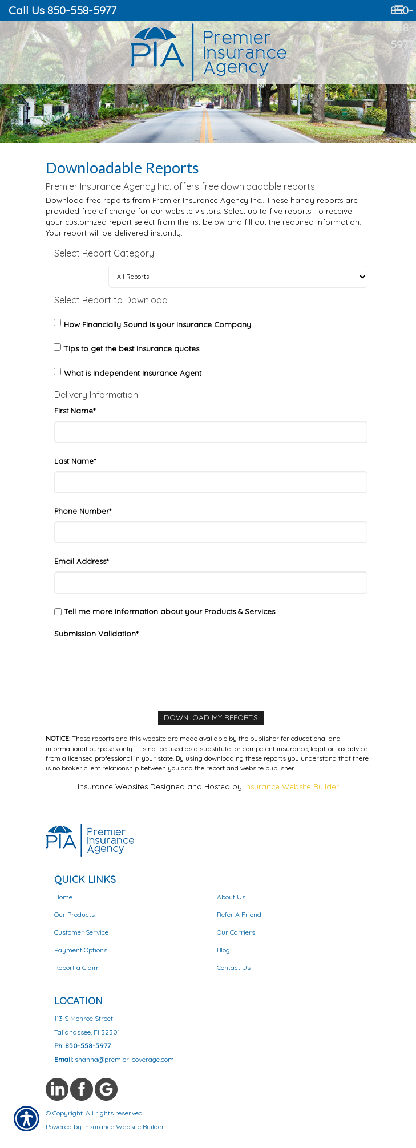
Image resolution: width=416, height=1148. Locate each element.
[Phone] (210, 532)
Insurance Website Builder (291, 786)
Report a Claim (77, 967)
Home (63, 897)
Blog (223, 950)
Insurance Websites (113, 786)
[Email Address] (210, 582)
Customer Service (81, 932)
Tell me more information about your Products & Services (169, 611)
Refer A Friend (239, 914)
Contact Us (234, 967)
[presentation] (141, 666)
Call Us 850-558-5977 (62, 10)
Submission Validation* (96, 633)
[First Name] (210, 432)
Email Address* (81, 561)
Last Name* (75, 460)
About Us (231, 897)
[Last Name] (210, 482)
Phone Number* (82, 511)
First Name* (74, 410)
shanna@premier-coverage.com (124, 1059)
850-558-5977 (402, 27)
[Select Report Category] (237, 277)
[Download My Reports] (211, 718)
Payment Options (80, 950)
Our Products (74, 914)
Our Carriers (236, 932)
